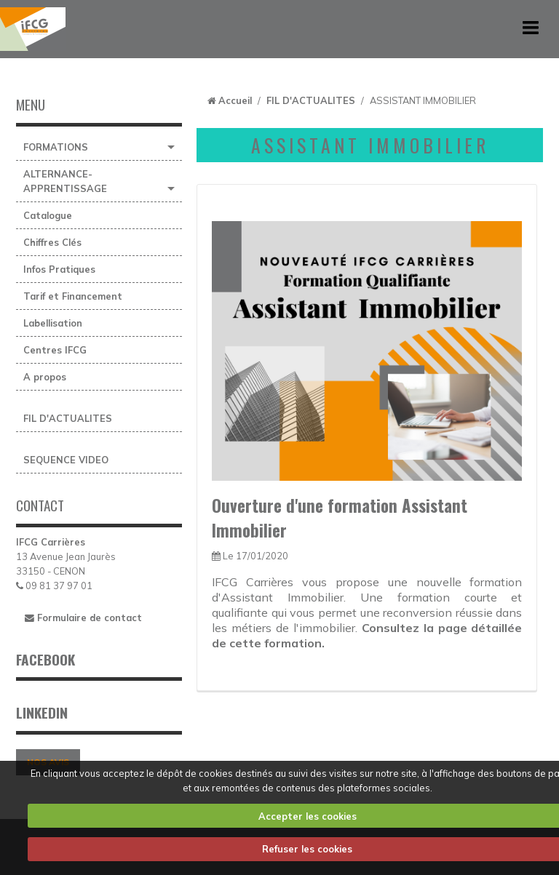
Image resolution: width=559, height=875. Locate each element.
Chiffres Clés (52, 242)
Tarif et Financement (72, 296)
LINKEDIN (42, 712)
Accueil (235, 100)
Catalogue (47, 215)
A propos (44, 377)
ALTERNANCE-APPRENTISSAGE (65, 181)
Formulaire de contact (83, 617)
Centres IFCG (55, 350)
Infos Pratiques (59, 269)
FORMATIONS (55, 147)
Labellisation (52, 323)
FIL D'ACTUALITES (67, 418)
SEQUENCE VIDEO (65, 460)
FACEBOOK (45, 659)
